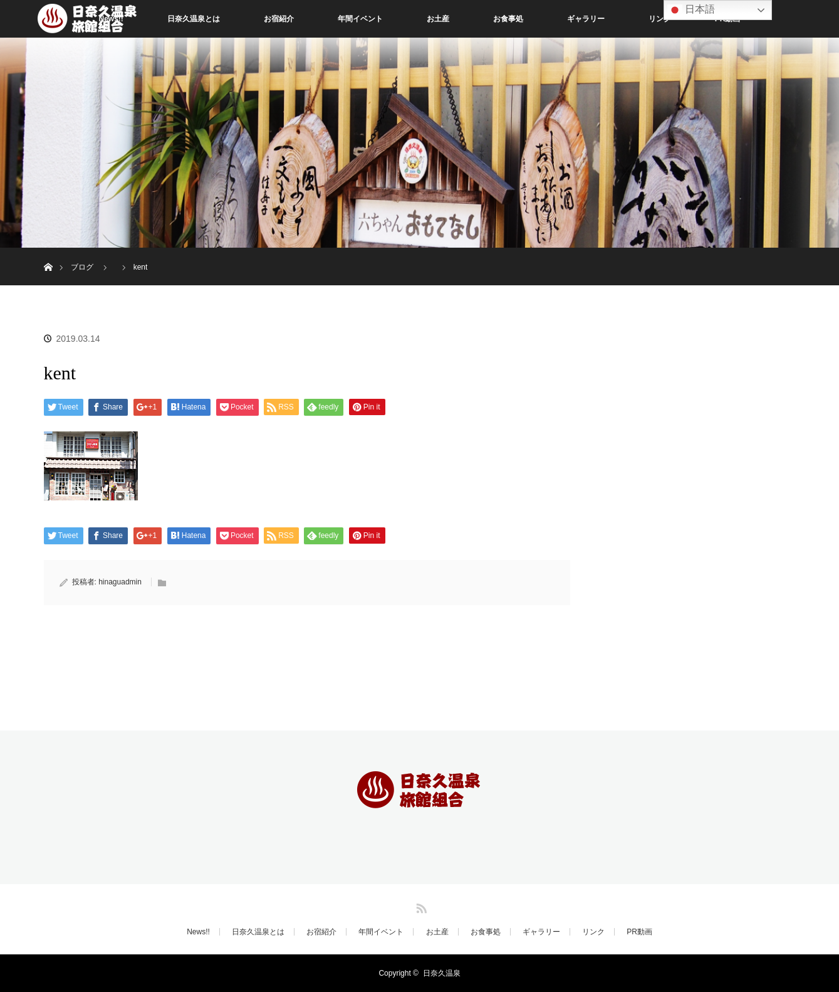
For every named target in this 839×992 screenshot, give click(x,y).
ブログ (82, 267)
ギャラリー (586, 18)
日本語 (691, 10)
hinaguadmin (120, 582)
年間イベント (360, 18)
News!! (198, 932)
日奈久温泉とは (193, 18)
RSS (419, 906)
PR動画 (639, 932)
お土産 (438, 18)
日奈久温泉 (442, 973)
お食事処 (508, 18)
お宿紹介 (279, 18)
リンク (660, 18)
